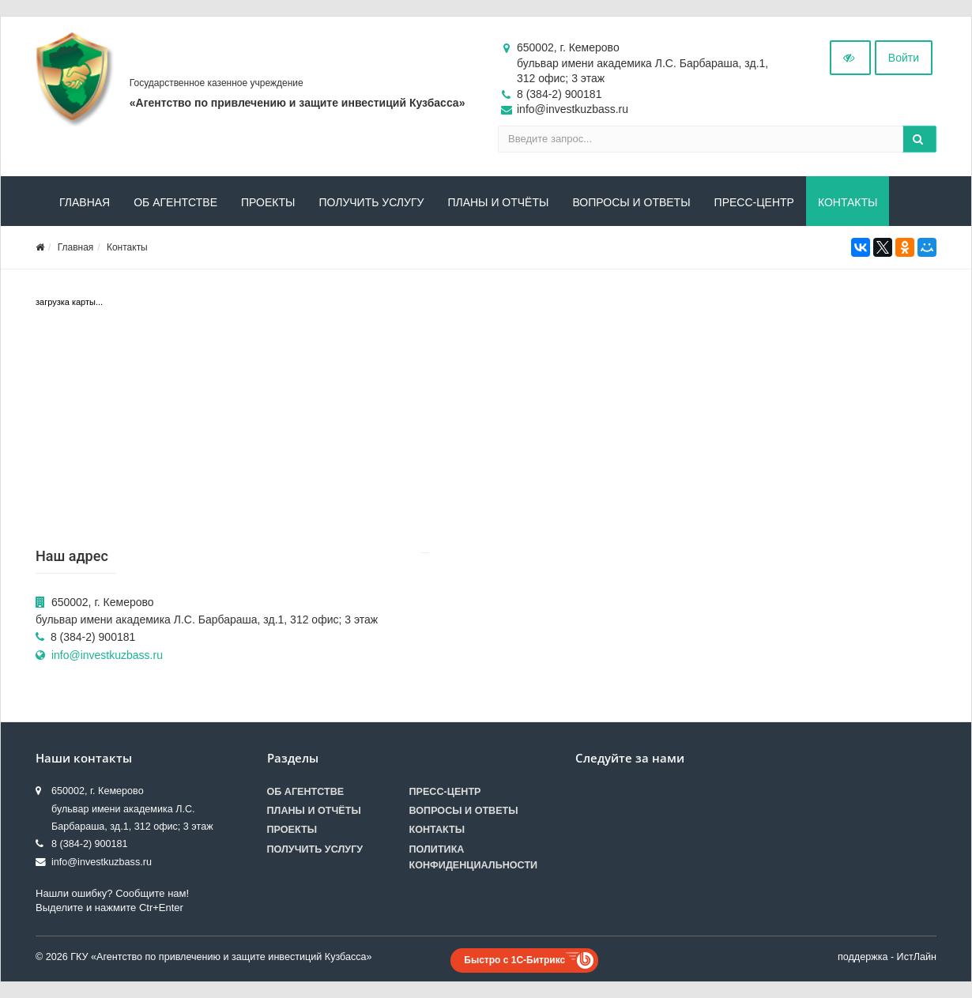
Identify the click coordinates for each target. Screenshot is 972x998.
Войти (903, 57)
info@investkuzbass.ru (107, 655)
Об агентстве (175, 202)
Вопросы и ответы (631, 202)
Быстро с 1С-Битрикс (514, 960)
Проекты (268, 202)
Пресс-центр (754, 202)
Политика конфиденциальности (473, 857)
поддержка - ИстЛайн (887, 956)
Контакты (848, 202)
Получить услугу (371, 202)
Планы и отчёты (497, 202)
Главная (84, 202)
